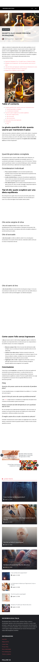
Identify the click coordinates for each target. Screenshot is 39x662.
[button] (32, 8)
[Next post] (37, 465)
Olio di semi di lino (11, 118)
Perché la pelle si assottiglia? (13, 542)
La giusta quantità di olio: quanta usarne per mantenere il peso (19, 107)
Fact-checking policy (6, 651)
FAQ (8, 123)
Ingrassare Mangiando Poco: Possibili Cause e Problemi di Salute (20, 61)
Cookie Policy (5, 644)
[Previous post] (2, 455)
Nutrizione (6, 29)
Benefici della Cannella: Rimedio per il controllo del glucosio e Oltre (26, 455)
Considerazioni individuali (12, 111)
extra (5, 399)
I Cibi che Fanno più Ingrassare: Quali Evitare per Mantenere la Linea (21, 67)
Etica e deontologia (6, 649)
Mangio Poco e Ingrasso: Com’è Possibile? (15, 70)
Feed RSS (4, 639)
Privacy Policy (5, 646)
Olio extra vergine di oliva (13, 114)
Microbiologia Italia (8, 8)
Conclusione (8, 121)
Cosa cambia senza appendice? (14, 497)
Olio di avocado (10, 116)
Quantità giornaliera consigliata (14, 109)
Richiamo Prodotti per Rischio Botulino (16, 565)
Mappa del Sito (5, 641)
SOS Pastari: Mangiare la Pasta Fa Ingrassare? (16, 68)
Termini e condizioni (6, 654)
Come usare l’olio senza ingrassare (13, 120)
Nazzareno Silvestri (10, 38)
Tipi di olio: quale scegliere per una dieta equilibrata (17, 112)
